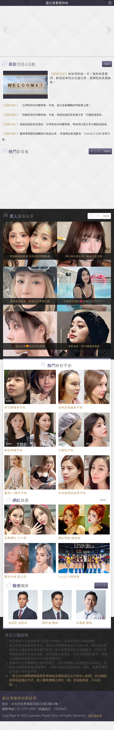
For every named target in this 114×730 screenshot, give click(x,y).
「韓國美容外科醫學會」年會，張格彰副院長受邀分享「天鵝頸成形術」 (53, 117)
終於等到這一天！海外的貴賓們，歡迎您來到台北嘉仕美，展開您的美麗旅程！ (80, 78)
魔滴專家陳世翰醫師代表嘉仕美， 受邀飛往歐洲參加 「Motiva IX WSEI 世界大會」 (56, 144)
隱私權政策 (95, 724)
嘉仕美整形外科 (57, 3)
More (107, 64)
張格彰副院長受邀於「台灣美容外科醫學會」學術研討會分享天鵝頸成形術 (54, 128)
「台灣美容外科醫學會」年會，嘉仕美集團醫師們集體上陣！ (46, 106)
